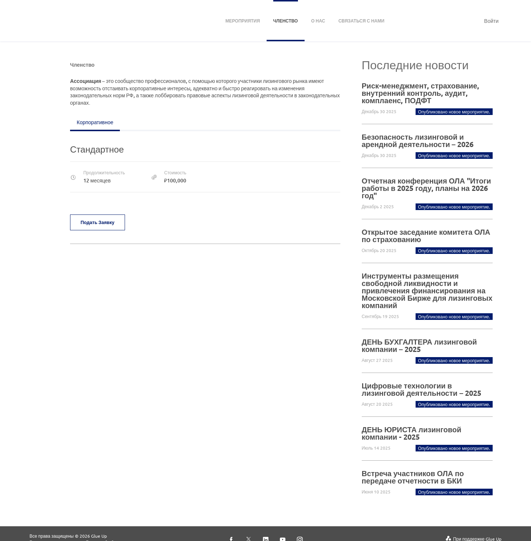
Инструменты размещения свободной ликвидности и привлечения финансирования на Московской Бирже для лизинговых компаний (427, 290)
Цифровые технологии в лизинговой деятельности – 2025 (421, 389)
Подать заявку (99, 222)
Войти (491, 20)
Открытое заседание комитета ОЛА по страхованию (426, 235)
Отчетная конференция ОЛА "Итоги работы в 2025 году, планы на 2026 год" (426, 188)
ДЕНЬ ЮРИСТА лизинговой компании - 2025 (411, 433)
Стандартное (97, 149)
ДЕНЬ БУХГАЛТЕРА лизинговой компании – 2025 (419, 345)
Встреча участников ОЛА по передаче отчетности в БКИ (413, 477)
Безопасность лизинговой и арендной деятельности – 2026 (417, 140)
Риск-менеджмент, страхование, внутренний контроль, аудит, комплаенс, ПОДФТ (420, 93)
